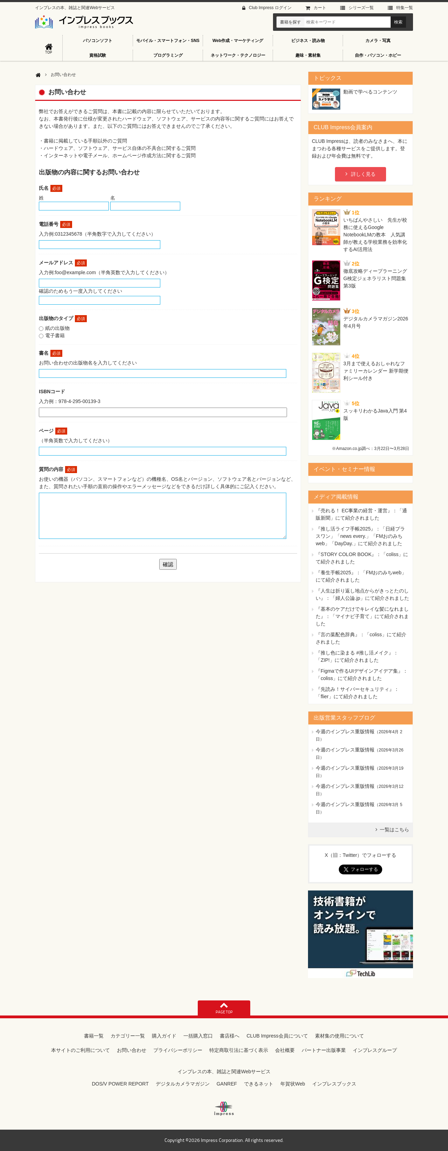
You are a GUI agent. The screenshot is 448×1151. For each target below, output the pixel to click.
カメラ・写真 (378, 40)
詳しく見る (363, 174)
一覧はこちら (394, 829)
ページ (53, 431)
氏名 (50, 188)
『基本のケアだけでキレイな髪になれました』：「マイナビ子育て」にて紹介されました (362, 616)
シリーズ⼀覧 (361, 7)
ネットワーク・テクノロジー (238, 55)
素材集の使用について (339, 1036)
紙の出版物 (57, 328)
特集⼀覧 (404, 7)
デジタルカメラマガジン (183, 1084)
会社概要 (285, 1050)
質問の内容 (58, 469)
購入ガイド (164, 1036)
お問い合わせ (131, 1050)
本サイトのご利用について (80, 1050)
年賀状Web (292, 1084)
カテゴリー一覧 (128, 1036)
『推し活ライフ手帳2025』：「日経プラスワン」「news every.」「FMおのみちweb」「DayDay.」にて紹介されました (360, 536)
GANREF (227, 1084)
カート (320, 7)
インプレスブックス (334, 1084)
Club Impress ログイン (270, 7)
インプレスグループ (375, 1050)
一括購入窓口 (198, 1036)
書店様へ (229, 1036)
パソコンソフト (97, 40)
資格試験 (97, 55)
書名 (50, 353)
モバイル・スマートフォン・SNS (168, 40)
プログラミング (168, 55)
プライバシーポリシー (177, 1050)
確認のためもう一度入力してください (80, 291)
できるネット (258, 1084)
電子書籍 (55, 335)
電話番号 (55, 224)
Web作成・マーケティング (237, 40)
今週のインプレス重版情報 (345, 731)
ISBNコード (52, 391)
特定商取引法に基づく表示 (238, 1050)
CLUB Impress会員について (277, 1036)
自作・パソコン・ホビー (378, 55)
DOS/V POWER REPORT (120, 1084)
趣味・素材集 (308, 55)
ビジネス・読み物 (308, 40)
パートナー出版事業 (324, 1050)
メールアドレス (63, 262)
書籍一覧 (94, 1036)
